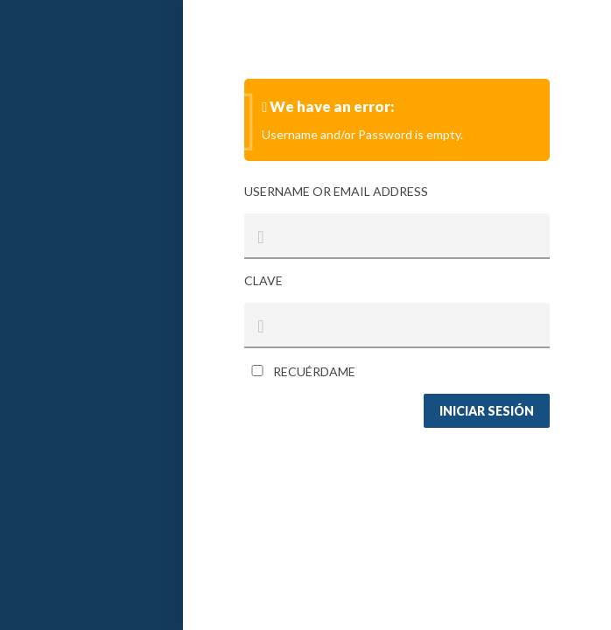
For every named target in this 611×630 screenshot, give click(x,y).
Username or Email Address (336, 191)
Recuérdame (299, 371)
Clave (263, 280)
